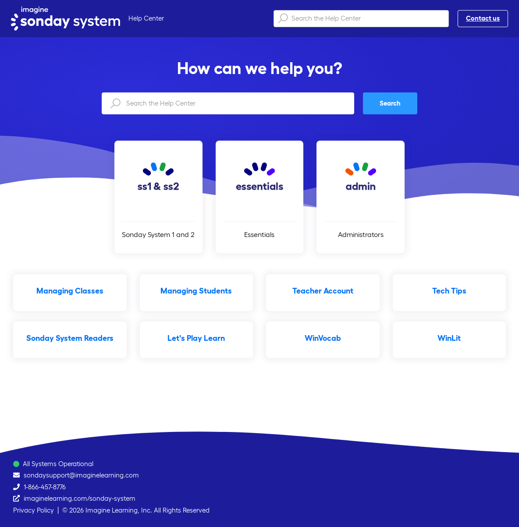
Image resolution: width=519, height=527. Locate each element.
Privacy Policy (33, 510)
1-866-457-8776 (45, 487)
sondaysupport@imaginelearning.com (81, 475)
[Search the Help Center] (361, 18)
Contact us (483, 18)
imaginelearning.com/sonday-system (79, 498)
